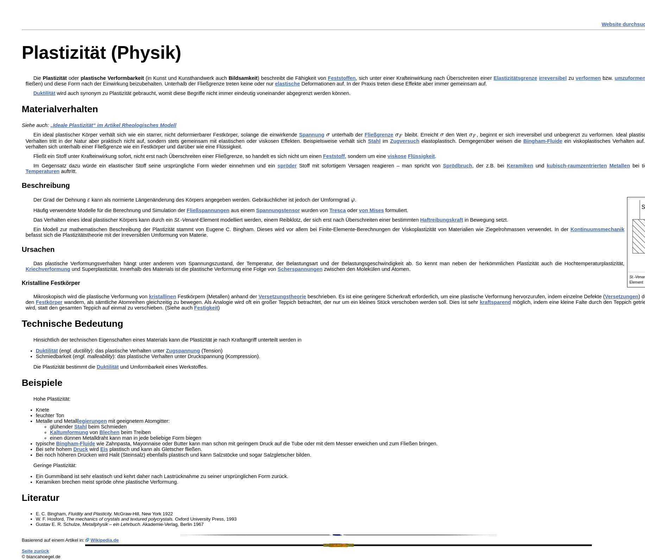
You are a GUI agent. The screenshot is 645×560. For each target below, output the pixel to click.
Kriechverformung (48, 269)
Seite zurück (35, 551)
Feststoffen (342, 78)
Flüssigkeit (421, 156)
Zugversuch (404, 141)
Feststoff (334, 156)
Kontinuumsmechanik (597, 229)
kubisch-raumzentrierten (577, 165)
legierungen (92, 421)
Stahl (374, 141)
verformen (588, 78)
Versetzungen (621, 296)
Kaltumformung (69, 432)
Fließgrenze (379, 135)
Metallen (619, 165)
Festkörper (49, 302)
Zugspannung (183, 351)
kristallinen (162, 296)
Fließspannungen (208, 210)
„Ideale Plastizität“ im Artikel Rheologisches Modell (113, 125)
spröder (287, 165)
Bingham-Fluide (542, 141)
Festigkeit (206, 308)
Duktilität (44, 93)
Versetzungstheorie (282, 296)
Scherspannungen (300, 269)
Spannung (311, 135)
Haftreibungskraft (441, 220)
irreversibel (553, 78)
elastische (287, 84)
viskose (396, 156)
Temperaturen (43, 171)
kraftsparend (495, 302)
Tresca (337, 210)
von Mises (371, 210)
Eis (104, 449)
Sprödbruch (457, 165)
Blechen (110, 432)
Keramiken (520, 165)
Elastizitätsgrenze (515, 78)
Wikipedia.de (104, 540)
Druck (80, 449)
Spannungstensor (278, 210)
